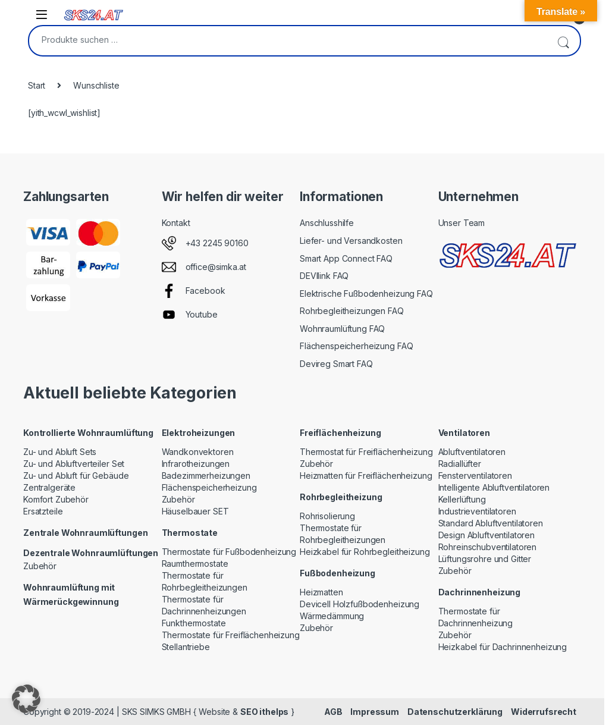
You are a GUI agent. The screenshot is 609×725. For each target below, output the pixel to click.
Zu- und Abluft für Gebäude (75, 475)
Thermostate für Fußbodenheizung (229, 552)
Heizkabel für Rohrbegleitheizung (365, 552)
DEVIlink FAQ (324, 276)
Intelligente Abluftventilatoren (494, 487)
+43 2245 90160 (217, 243)
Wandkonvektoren (198, 452)
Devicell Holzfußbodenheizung (359, 604)
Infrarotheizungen (196, 464)
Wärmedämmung (332, 616)
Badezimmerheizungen (206, 475)
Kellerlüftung (462, 499)
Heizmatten (321, 592)
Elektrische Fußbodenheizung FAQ (366, 293)
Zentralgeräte (49, 487)
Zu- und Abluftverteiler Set (73, 464)
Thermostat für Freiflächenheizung (366, 452)
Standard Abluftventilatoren (490, 523)
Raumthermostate (195, 563)
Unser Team (461, 223)
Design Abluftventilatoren (486, 535)
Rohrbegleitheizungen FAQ (352, 311)
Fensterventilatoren (475, 475)
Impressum (374, 712)
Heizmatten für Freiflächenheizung (366, 475)
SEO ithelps (264, 712)
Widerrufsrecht (543, 712)
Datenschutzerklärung (455, 712)
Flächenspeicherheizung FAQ (356, 346)
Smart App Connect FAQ (346, 258)
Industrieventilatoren (477, 511)
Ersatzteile (42, 511)
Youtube (202, 314)
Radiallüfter (459, 464)
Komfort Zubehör (56, 499)
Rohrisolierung (327, 516)
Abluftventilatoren (472, 452)
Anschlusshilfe (327, 223)
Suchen (563, 40)
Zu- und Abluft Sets (59, 452)
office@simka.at (216, 267)
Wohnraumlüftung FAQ (342, 329)
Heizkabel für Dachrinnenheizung (502, 647)
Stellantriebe (186, 647)
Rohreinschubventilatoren (487, 547)
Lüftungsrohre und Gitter (485, 559)
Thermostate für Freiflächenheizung (231, 635)
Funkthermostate (194, 623)
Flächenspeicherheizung (209, 487)
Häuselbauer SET (195, 511)
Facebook (205, 290)
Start (36, 85)
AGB (333, 712)
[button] (26, 699)
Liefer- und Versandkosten (351, 241)
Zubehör (39, 566)
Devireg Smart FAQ (336, 364)
